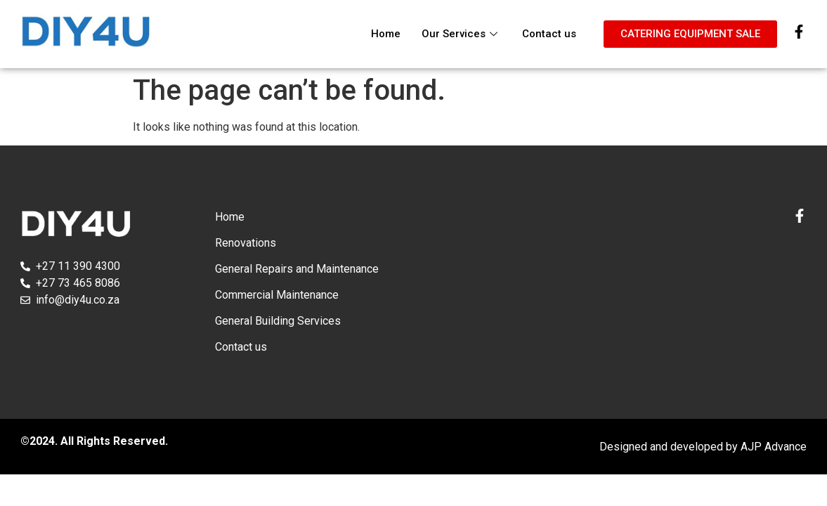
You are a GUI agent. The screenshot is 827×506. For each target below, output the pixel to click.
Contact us (549, 33)
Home (386, 33)
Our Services (461, 33)
